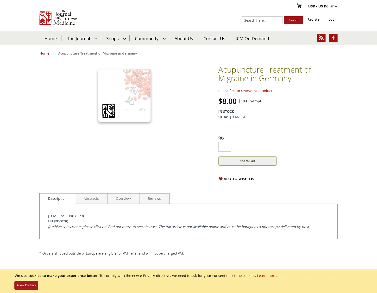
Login (333, 19)
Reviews (154, 198)
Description (57, 198)
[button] (323, 6)
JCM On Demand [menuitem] (252, 38)
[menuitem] (81, 38)
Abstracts (91, 198)
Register (314, 19)
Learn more (266, 275)
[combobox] (262, 20)
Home (50, 38)
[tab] (57, 198)
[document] (188, 281)
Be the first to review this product (245, 90)
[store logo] (58, 17)
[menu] (188, 38)
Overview (123, 198)
